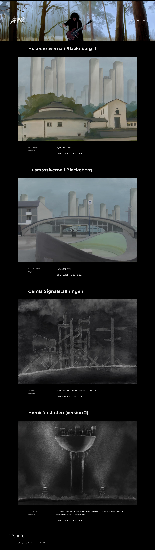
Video (145, 20)
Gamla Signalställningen (55, 291)
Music (137, 20)
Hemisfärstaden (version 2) (58, 412)
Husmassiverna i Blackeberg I (61, 170)
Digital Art (31, 150)
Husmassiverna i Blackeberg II (62, 48)
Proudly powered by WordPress (37, 543)
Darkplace (22, 543)
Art (130, 20)
